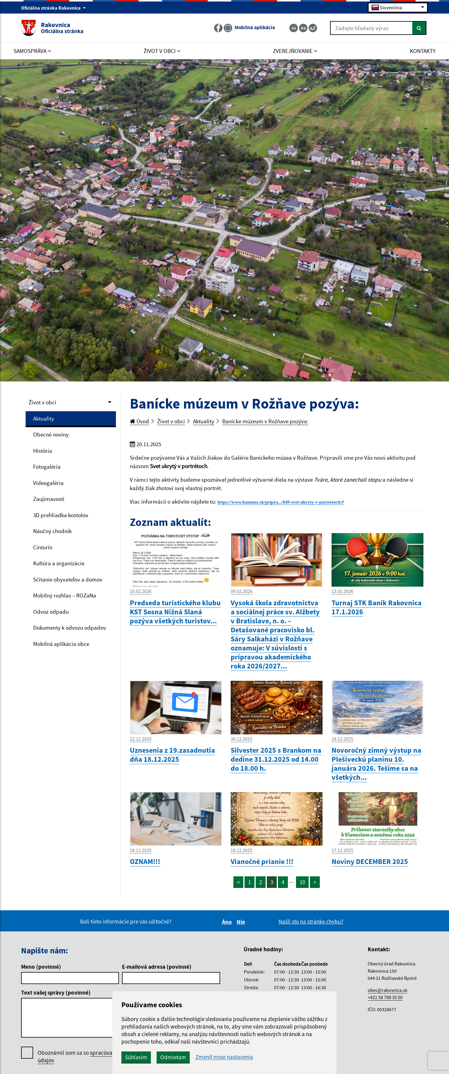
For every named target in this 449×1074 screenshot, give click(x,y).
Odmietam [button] (173, 1057)
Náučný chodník (52, 531)
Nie (242, 921)
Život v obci (42, 402)
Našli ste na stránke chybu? (311, 921)
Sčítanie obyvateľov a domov (67, 579)
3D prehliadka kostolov (60, 515)
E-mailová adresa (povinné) (157, 966)
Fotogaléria (47, 466)
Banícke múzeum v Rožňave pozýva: (265, 421)
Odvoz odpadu (51, 611)
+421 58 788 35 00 (385, 997)
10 (302, 882)
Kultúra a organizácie (58, 563)
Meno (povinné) (41, 966)
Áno (228, 921)
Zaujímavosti (48, 498)
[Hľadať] (419, 28)
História (42, 450)
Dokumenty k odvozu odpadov (69, 627)
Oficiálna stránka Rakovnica (53, 8)
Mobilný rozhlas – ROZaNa (64, 595)
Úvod (139, 421)
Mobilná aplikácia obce (61, 643)
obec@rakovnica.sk (387, 990)
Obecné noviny (51, 434)
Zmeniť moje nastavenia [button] (224, 1057)
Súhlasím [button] (136, 1057)
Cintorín (42, 547)
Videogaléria (48, 482)
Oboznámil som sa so (92, 1056)
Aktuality (43, 418)
